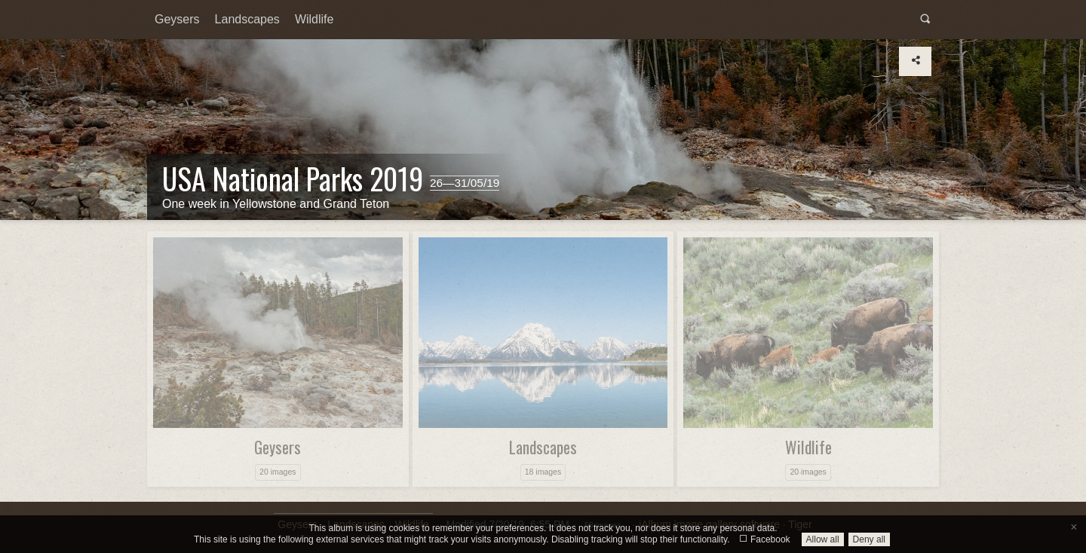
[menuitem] (177, 19)
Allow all (822, 539)
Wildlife (314, 19)
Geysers (177, 19)
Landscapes (247, 19)
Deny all (869, 539)
